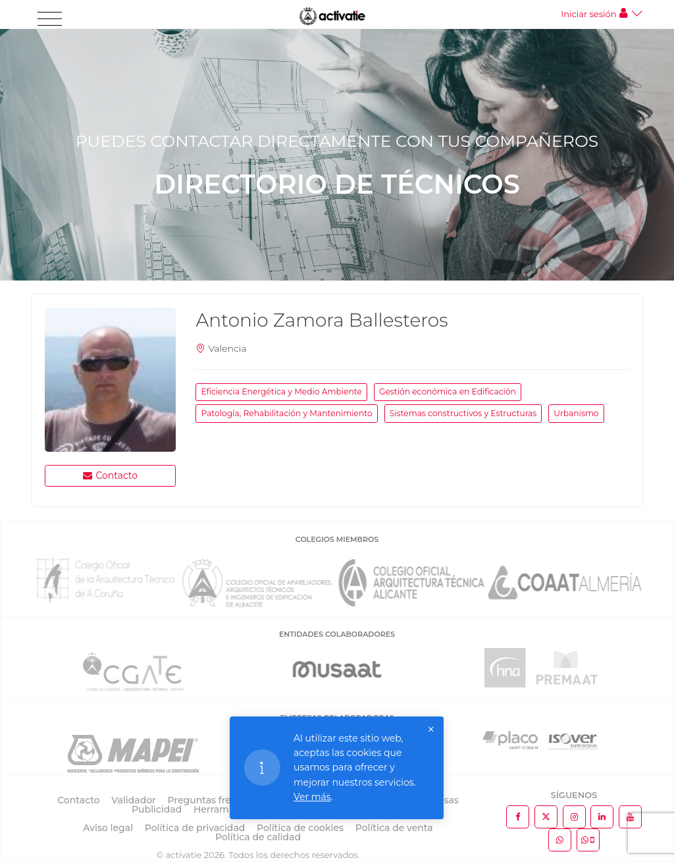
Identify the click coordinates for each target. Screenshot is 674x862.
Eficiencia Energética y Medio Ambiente (281, 391)
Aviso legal (108, 828)
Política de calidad (258, 837)
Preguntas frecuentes (218, 800)
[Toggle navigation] (49, 19)
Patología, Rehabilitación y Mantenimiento (286, 413)
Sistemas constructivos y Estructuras (463, 413)
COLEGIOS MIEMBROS (337, 539)
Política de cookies (300, 828)
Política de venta (394, 828)
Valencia (227, 348)
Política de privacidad (195, 828)
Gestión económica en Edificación (447, 391)
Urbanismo (576, 413)
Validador (133, 800)
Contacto (110, 475)
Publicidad (157, 809)
